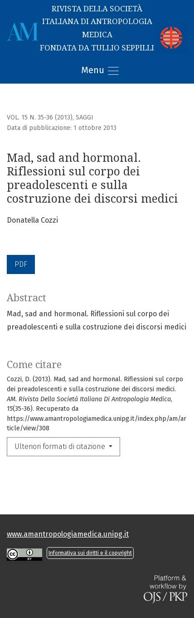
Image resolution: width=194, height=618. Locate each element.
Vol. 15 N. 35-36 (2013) (40, 117)
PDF (21, 264)
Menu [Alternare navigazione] (100, 71)
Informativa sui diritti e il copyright (90, 553)
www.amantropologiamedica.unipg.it (68, 534)
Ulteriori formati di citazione (61, 446)
